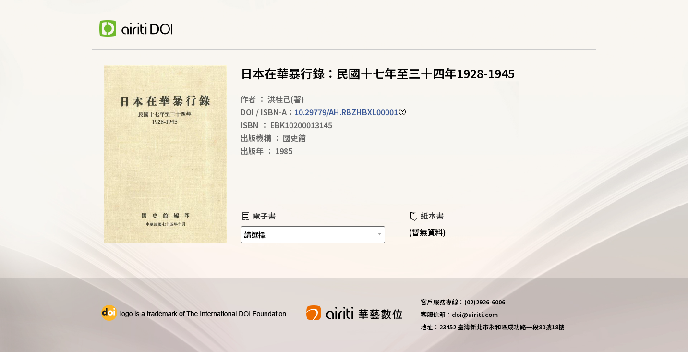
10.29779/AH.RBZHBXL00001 (346, 112)
